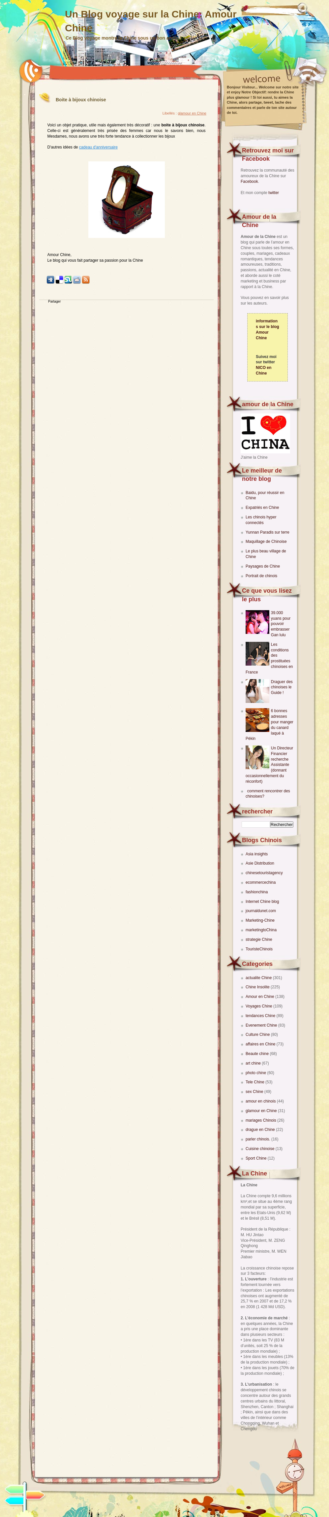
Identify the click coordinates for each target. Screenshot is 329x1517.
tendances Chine (261, 1015)
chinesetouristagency (264, 873)
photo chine (256, 1073)
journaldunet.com (261, 910)
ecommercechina (261, 882)
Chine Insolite (258, 987)
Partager (54, 301)
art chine (254, 1063)
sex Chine (255, 1091)
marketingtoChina (261, 930)
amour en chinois (261, 1101)
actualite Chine (259, 977)
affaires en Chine (261, 1044)
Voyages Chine (259, 1006)
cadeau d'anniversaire (98, 147)
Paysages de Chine (263, 566)
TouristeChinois (259, 949)
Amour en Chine (260, 996)
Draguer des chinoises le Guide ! (282, 687)
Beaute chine (258, 1053)
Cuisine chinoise (261, 1148)
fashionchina (257, 892)
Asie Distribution (260, 863)
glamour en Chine (262, 1110)
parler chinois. (258, 1139)
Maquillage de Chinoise (266, 541)
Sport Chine (257, 1158)
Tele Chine (255, 1082)
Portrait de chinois (261, 576)
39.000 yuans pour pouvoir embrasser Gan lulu (280, 623)
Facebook (249, 181)
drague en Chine (261, 1129)
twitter (273, 192)
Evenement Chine (262, 1025)
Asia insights (257, 854)
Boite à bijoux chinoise (81, 99)
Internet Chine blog (262, 901)
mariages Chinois (261, 1120)
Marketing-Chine (260, 920)
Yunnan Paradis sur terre (267, 532)
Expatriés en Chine (262, 507)
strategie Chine (259, 939)
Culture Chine (258, 1034)
